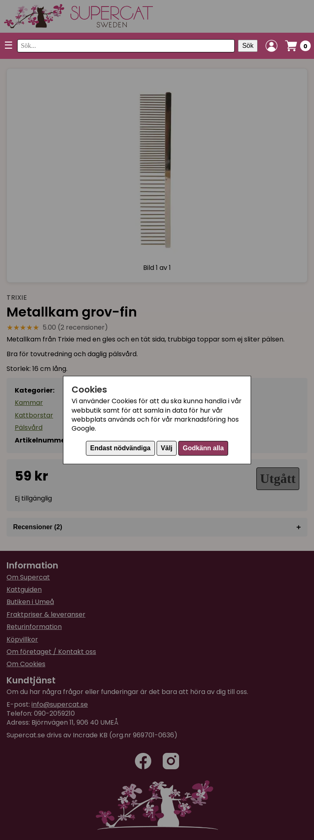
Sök (247, 45)
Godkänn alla (203, 448)
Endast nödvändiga (120, 448)
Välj (166, 448)
